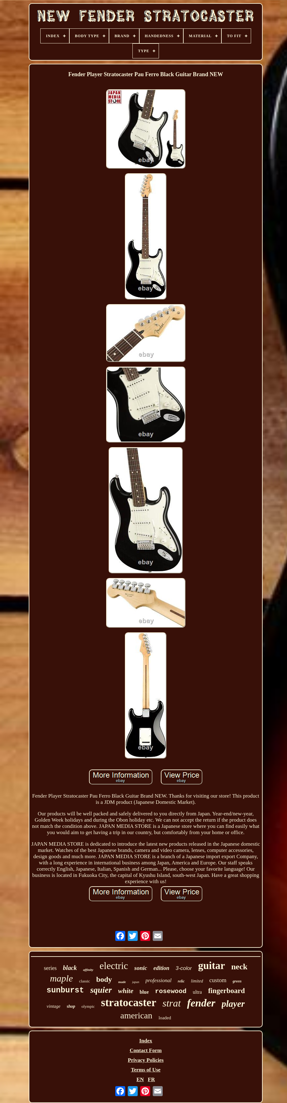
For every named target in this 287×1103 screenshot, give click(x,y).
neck (239, 966)
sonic (140, 968)
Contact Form (145, 1050)
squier (101, 990)
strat (171, 1003)
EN (140, 1079)
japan (135, 982)
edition (161, 968)
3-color (184, 968)
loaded (165, 1017)
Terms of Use (146, 1070)
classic (84, 981)
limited (197, 981)
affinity (88, 970)
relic (181, 981)
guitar (211, 965)
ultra (197, 992)
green (237, 981)
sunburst (65, 990)
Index (145, 1041)
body (104, 979)
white (125, 991)
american (136, 1015)
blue (144, 992)
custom (217, 980)
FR (151, 1079)
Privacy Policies (146, 1060)
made (122, 982)
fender (201, 1003)
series (50, 968)
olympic (88, 1006)
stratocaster (128, 1003)
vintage (53, 1006)
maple (61, 978)
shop (71, 1006)
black (70, 967)
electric (114, 965)
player (233, 1004)
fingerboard (226, 991)
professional (158, 980)
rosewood (170, 991)
